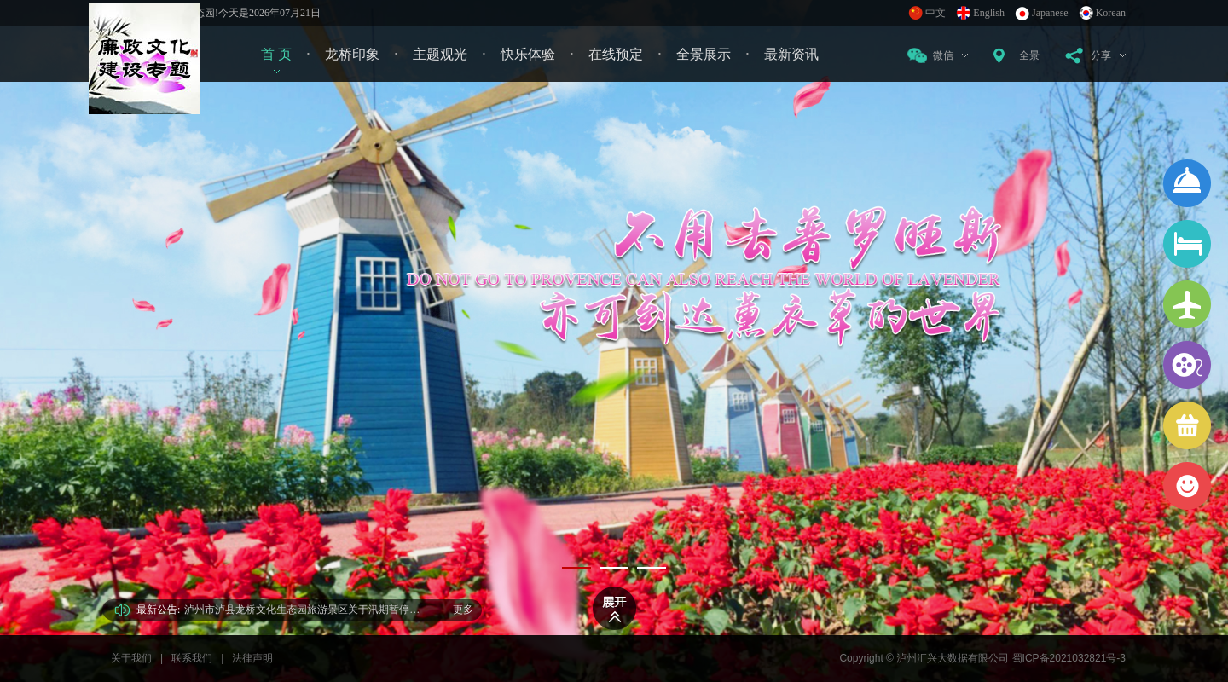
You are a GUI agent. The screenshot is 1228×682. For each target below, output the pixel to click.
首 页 (276, 54)
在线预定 (615, 54)
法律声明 (252, 658)
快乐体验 (528, 54)
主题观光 (440, 54)
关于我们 (131, 658)
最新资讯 (791, 54)
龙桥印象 (352, 54)
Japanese (1050, 13)
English (989, 13)
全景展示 (703, 54)
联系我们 (191, 658)
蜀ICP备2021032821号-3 (1069, 658)
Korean (1111, 13)
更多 (463, 610)
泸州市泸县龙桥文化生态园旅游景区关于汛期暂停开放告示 (305, 610)
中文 (935, 13)
